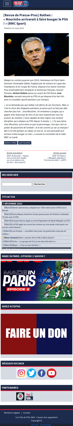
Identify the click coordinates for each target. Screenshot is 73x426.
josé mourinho (25, 143)
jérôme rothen (11, 143)
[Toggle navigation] (7, 4)
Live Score (34, 425)
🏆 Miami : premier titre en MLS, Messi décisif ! (28, 238)
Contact (26, 412)
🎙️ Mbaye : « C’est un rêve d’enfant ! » (21, 245)
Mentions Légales (12, 412)
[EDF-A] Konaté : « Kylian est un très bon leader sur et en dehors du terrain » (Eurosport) (18, 159)
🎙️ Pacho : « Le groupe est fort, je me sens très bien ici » (29, 241)
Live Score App (45, 425)
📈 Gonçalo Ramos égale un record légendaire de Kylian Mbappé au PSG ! (36, 221)
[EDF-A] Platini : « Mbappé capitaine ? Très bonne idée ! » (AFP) (55, 158)
